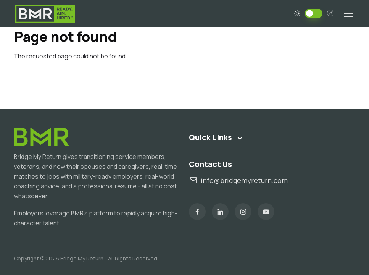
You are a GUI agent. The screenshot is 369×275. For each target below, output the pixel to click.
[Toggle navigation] (348, 14)
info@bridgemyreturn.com (238, 180)
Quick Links (210, 137)
